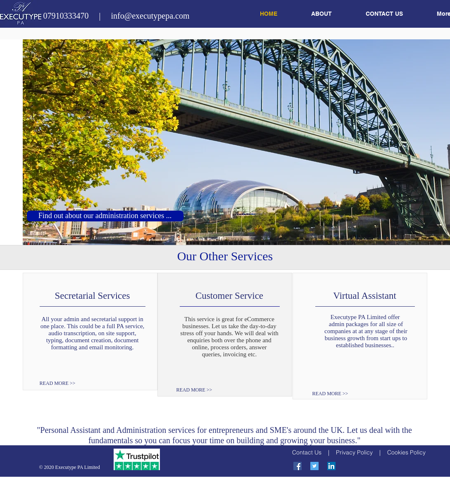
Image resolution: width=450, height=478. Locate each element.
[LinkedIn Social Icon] (331, 466)
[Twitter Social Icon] (314, 466)
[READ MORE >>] (63, 383)
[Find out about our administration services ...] (105, 216)
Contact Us (306, 452)
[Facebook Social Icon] (297, 466)
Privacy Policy (354, 452)
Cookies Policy (406, 452)
